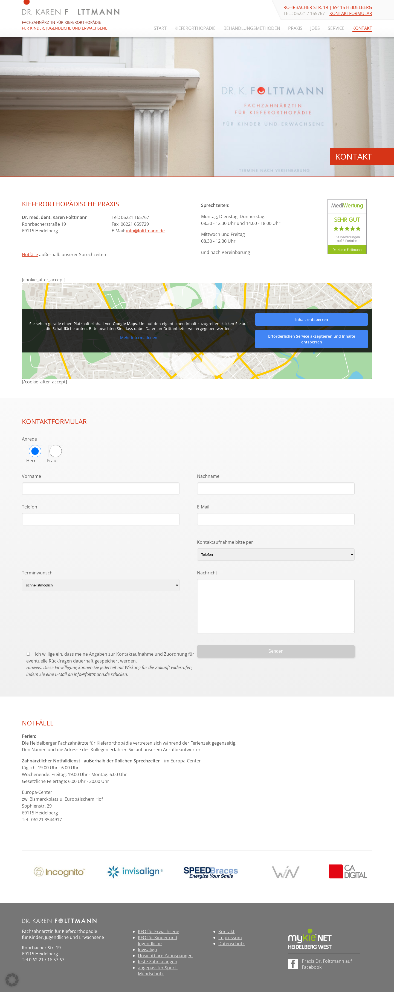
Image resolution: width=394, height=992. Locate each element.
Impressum (230, 938)
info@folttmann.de (145, 231)
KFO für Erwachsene (158, 932)
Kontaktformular (350, 13)
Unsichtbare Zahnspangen (165, 956)
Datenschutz (231, 944)
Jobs (315, 28)
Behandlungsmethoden (252, 28)
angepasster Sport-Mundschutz (158, 971)
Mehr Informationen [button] (138, 337)
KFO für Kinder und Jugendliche (157, 941)
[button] (12, 980)
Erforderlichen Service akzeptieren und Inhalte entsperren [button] (311, 339)
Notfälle (30, 254)
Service (336, 28)
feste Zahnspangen (157, 962)
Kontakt (362, 28)
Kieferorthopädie (195, 28)
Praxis (295, 28)
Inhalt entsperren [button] (311, 319)
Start (160, 28)
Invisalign (147, 950)
